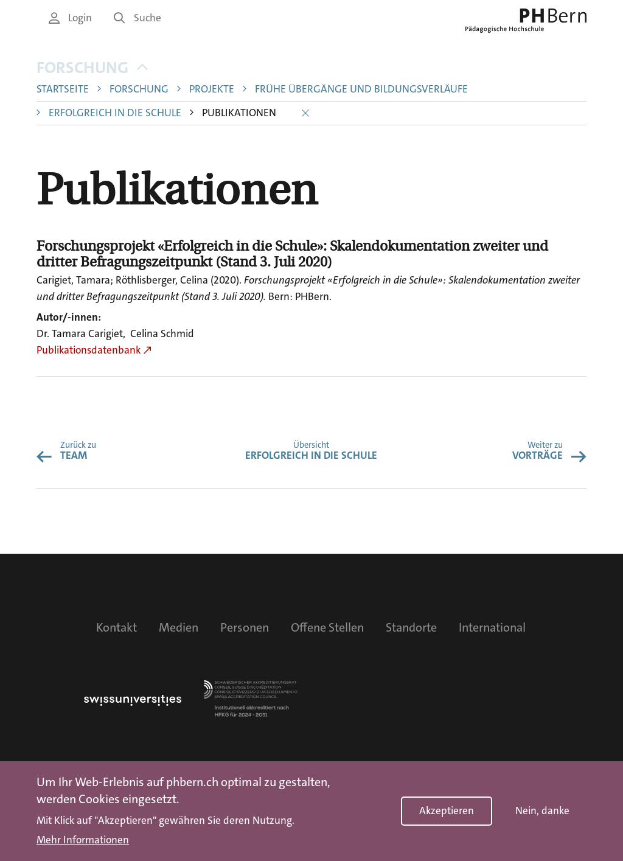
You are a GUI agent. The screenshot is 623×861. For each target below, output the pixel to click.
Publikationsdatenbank (89, 350)
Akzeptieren (446, 811)
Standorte (411, 627)
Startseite (63, 89)
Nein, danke (542, 811)
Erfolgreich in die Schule (115, 113)
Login (70, 18)
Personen (244, 627)
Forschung (92, 67)
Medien (178, 627)
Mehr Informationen (83, 840)
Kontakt (116, 627)
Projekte (211, 89)
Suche (137, 18)
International (492, 627)
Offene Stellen (327, 627)
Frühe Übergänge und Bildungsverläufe (361, 89)
